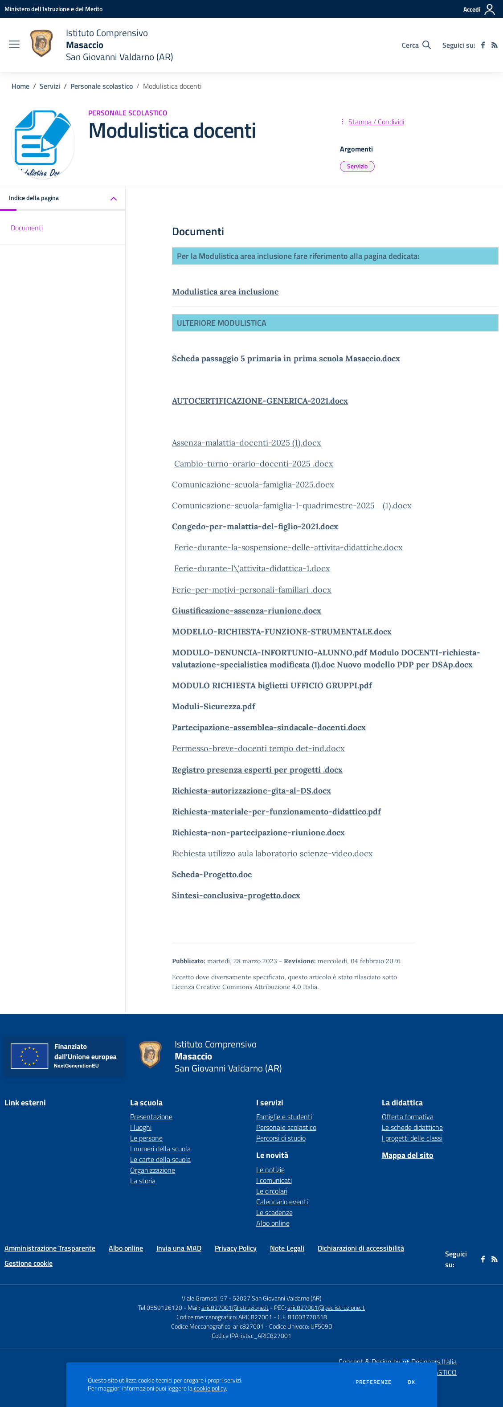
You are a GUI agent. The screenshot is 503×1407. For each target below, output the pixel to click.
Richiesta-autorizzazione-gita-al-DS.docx (251, 790)
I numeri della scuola (160, 1148)
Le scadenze (274, 1212)
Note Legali (287, 1248)
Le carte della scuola (160, 1159)
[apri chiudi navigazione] (14, 45)
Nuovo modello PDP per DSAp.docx (405, 664)
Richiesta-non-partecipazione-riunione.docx (258, 832)
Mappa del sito (407, 1155)
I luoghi (140, 1127)
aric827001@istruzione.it (235, 1307)
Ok (412, 1382)
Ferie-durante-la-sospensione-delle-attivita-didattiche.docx (288, 547)
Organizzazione (152, 1170)
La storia (142, 1180)
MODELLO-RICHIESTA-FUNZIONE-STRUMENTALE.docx (282, 631)
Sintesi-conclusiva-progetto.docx (236, 895)
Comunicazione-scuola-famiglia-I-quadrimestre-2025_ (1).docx (292, 505)
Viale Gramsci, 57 (204, 1298)
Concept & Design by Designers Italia (398, 1361)
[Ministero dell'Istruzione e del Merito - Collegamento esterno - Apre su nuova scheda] (53, 8)
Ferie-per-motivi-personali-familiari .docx (251, 590)
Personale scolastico (101, 86)
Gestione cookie (28, 1263)
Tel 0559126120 (160, 1307)
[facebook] (483, 45)
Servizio (357, 166)
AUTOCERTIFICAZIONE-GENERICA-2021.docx (260, 401)
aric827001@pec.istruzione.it (326, 1307)
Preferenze (374, 1382)
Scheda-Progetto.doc (212, 874)
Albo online (273, 1223)
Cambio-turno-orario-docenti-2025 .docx (253, 463)
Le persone (146, 1138)
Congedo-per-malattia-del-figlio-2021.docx (255, 526)
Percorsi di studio (281, 1138)
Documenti (27, 227)
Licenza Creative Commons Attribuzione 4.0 (236, 987)
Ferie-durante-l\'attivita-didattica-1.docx (252, 568)
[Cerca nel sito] (416, 45)
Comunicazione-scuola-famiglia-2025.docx (253, 484)
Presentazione (151, 1116)
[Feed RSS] (495, 45)
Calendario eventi (282, 1201)
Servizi (50, 86)
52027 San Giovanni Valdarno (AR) (277, 1298)
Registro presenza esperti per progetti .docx (257, 770)
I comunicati (274, 1180)
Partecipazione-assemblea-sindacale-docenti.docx (269, 727)
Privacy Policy (236, 1248)
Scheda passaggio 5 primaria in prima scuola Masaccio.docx (286, 358)
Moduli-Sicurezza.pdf (213, 706)
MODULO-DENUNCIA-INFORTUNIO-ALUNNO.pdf (269, 652)
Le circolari (271, 1191)
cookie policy (210, 1388)
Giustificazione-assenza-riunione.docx (246, 610)
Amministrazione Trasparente (49, 1248)
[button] (63, 198)
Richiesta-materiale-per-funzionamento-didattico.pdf (276, 811)
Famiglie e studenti (284, 1116)
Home (20, 86)
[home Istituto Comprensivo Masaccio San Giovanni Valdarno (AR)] (101, 45)
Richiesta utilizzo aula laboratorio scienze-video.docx (272, 853)
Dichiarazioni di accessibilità (361, 1248)
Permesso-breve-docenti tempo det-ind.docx (258, 748)
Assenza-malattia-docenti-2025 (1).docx (246, 443)
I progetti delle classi (412, 1138)
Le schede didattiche (412, 1127)
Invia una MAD (178, 1248)
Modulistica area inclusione (225, 291)
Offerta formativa (407, 1116)
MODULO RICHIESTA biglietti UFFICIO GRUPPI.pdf (272, 685)
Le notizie (270, 1169)
